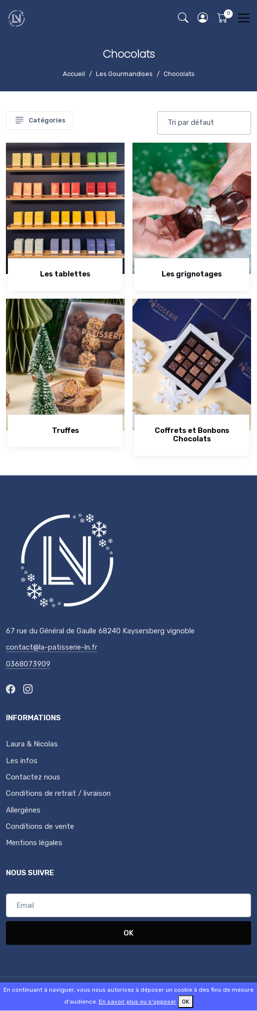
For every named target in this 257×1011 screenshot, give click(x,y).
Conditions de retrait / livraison (58, 793)
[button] (203, 18)
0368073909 (28, 664)
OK (128, 933)
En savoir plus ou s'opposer (137, 1001)
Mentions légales (34, 842)
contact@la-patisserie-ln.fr (51, 647)
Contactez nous (33, 777)
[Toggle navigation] (244, 18)
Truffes (65, 430)
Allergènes (23, 810)
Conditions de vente (40, 826)
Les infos (22, 760)
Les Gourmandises (124, 74)
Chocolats (179, 74)
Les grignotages (192, 274)
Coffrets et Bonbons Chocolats (192, 435)
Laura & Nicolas (32, 743)
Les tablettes (65, 274)
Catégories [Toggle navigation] (39, 120)
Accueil (74, 74)
